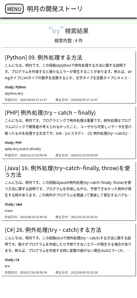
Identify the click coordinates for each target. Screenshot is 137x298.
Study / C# (12, 260)
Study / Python (15, 87)
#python (11, 93)
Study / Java (13, 204)
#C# (7, 266)
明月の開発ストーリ (55, 8)
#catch (24, 149)
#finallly (35, 149)
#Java (8, 210)
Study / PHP (13, 142)
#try (20, 93)
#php (8, 149)
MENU (14, 9)
